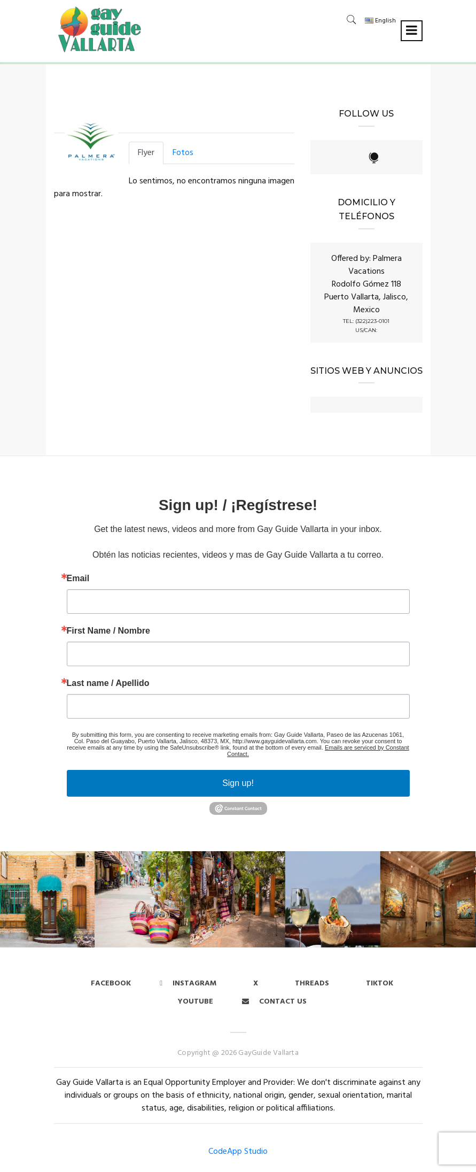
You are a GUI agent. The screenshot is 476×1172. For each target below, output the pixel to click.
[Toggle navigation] (412, 30)
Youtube (195, 1002)
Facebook (111, 983)
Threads (312, 983)
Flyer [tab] (146, 153)
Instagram (188, 983)
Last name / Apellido (108, 683)
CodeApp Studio (238, 1152)
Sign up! (238, 783)
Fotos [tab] (183, 153)
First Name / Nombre (108, 631)
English (380, 21)
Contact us (274, 1002)
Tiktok (379, 983)
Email (78, 578)
